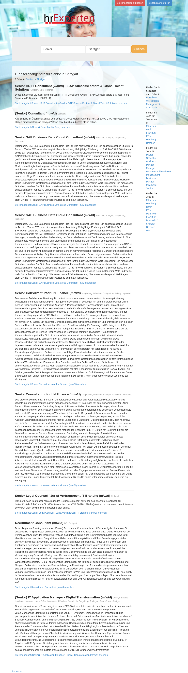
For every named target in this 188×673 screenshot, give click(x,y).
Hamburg (151, 139)
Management (153, 104)
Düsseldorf (152, 220)
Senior (149, 188)
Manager (150, 168)
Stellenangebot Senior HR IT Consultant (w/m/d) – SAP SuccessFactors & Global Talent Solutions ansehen (71, 103)
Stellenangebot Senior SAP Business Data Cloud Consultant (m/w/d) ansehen (55, 205)
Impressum (18, 671)
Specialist (151, 158)
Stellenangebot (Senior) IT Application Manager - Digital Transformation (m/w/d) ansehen (61, 655)
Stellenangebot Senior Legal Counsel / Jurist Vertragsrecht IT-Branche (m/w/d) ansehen (61, 512)
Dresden (150, 143)
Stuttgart (150, 223)
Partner (150, 164)
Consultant (152, 107)
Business (151, 161)
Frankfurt (151, 132)
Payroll (149, 154)
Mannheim (151, 213)
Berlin (149, 129)
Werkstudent (152, 100)
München (151, 126)
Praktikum (151, 97)
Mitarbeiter (151, 185)
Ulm (148, 230)
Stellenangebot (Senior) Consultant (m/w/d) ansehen (42, 127)
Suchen (139, 49)
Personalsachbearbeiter (158, 171)
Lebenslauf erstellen (159, 3)
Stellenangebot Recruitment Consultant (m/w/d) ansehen (44, 587)
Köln (148, 136)
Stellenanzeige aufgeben (130, 3)
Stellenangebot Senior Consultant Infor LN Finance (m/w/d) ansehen (50, 384)
